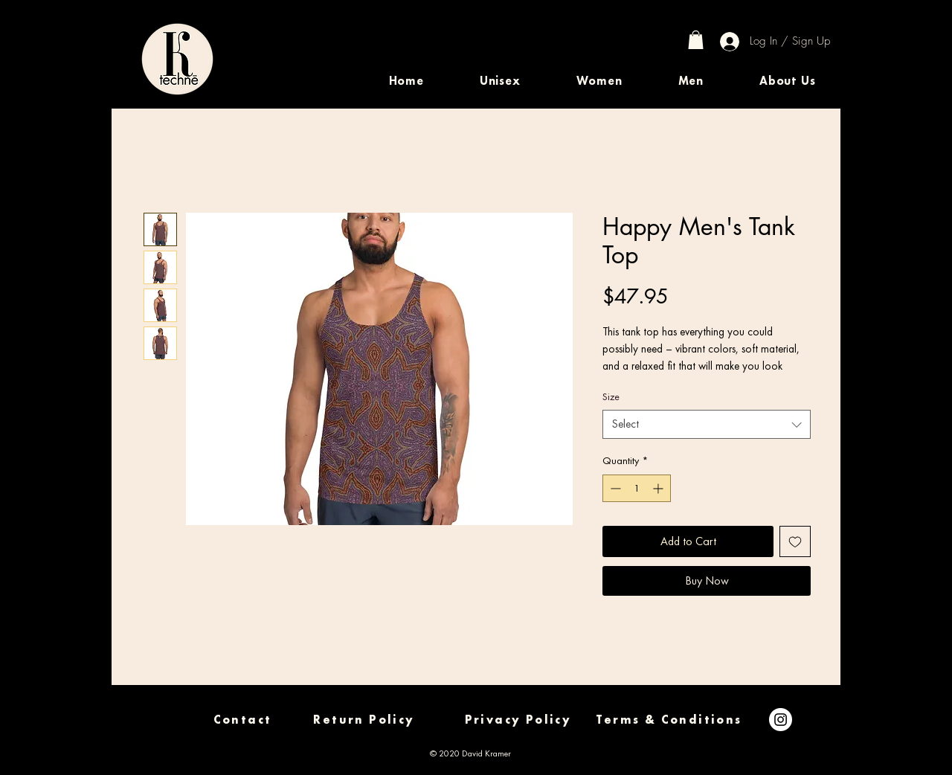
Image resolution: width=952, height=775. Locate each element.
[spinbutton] (636, 488)
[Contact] (242, 719)
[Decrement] (614, 488)
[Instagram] (780, 719)
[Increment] (659, 488)
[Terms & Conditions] (669, 719)
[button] (499, 80)
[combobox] (706, 424)
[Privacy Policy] (518, 719)
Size (611, 396)
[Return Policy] (364, 719)
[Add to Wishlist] (795, 541)
